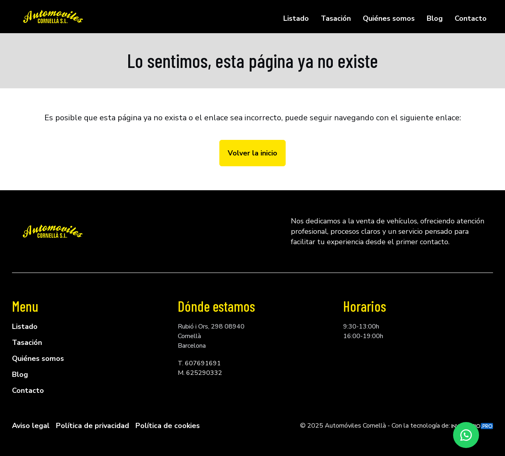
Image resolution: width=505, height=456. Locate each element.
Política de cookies (167, 425)
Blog (435, 18)
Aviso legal (31, 425)
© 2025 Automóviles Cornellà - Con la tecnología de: (396, 425)
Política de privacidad (92, 425)
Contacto (471, 18)
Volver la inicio (252, 153)
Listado (296, 18)
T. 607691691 (199, 363)
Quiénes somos (389, 18)
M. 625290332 (200, 372)
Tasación (336, 18)
